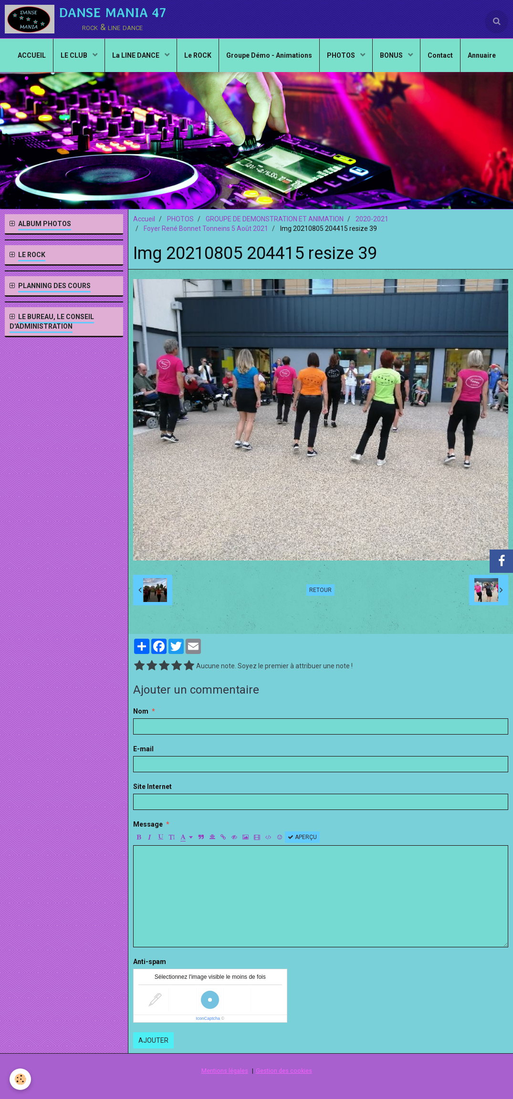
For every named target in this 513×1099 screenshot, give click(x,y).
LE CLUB (75, 55)
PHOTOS (341, 55)
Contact (440, 55)
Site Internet (152, 786)
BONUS (392, 55)
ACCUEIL (32, 55)
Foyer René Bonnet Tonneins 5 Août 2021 (206, 228)
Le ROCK (197, 55)
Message (148, 824)
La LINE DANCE (136, 55)
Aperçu (302, 837)
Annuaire (482, 55)
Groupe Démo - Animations (269, 55)
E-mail (143, 749)
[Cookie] (20, 1079)
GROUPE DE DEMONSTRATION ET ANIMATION (275, 219)
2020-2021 (372, 219)
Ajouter (153, 1040)
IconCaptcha (208, 1018)
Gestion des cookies (284, 1070)
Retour (320, 590)
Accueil (144, 219)
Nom (140, 711)
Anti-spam (149, 961)
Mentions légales (224, 1070)
